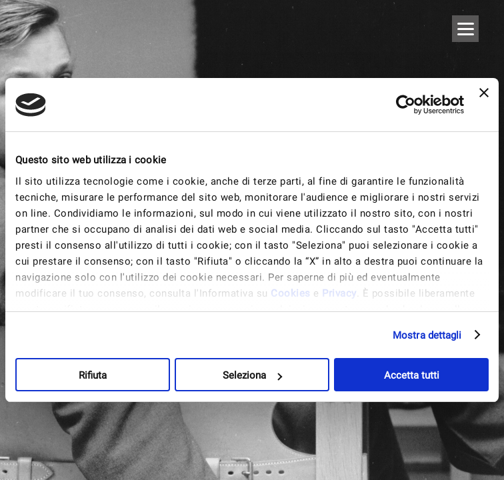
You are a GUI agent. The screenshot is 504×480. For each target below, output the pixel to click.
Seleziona (252, 375)
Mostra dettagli (427, 335)
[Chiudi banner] (484, 104)
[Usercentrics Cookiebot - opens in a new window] (405, 105)
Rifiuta (93, 375)
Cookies (291, 293)
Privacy (339, 293)
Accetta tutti (411, 375)
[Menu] (465, 28)
